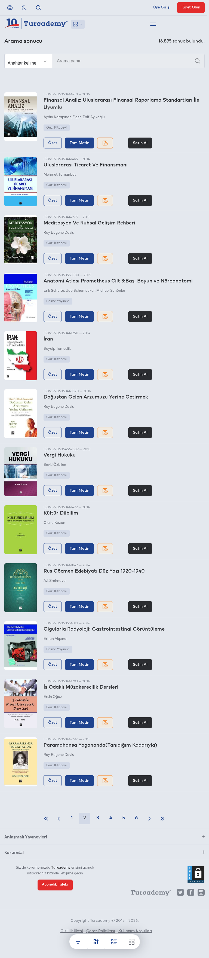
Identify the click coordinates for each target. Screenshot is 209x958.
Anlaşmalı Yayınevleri (25, 836)
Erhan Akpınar (56, 639)
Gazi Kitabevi (56, 127)
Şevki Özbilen (55, 465)
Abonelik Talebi (55, 884)
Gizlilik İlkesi (71, 931)
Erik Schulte (54, 291)
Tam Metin (79, 143)
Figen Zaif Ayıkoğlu (88, 117)
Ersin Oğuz (53, 697)
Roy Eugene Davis (59, 233)
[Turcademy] (148, 893)
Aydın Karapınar (57, 117)
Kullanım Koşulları (135, 931)
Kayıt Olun (191, 7)
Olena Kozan (54, 523)
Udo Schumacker (80, 291)
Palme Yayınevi (57, 301)
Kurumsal (14, 852)
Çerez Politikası (100, 931)
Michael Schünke (110, 291)
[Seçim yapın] (28, 61)
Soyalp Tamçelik (57, 349)
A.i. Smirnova (55, 581)
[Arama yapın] (104, 61)
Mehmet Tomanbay (60, 175)
